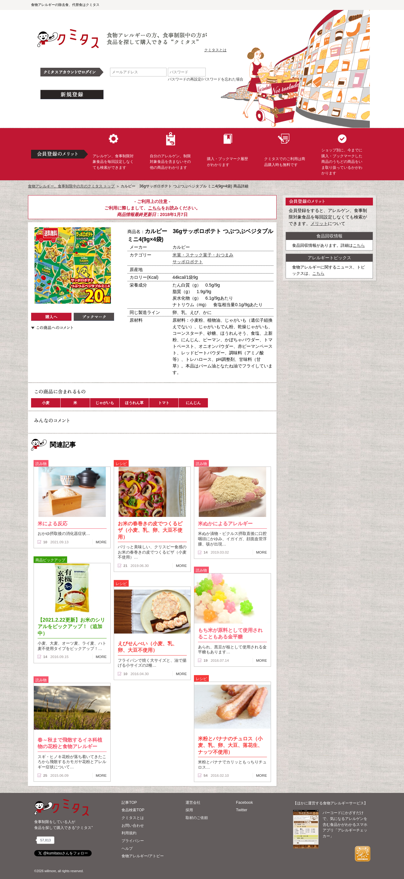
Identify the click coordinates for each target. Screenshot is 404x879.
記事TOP (129, 802)
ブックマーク (94, 317)
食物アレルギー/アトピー (142, 856)
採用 (189, 810)
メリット (319, 223)
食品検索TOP (133, 810)
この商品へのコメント (52, 327)
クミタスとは (215, 50)
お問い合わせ (133, 825)
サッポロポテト (187, 261)
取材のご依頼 (197, 818)
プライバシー (133, 841)
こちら (154, 207)
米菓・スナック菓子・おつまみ (202, 254)
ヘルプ (127, 848)
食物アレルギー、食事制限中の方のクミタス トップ (71, 186)
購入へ (51, 317)
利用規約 (129, 833)
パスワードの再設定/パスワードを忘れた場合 (205, 79)
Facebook (244, 802)
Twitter (241, 810)
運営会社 (193, 802)
